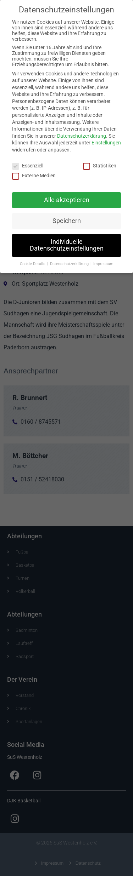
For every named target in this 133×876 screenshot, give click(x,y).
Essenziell (27, 161)
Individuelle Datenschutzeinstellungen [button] (67, 241)
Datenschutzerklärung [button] (70, 259)
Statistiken (99, 161)
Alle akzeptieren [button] (66, 195)
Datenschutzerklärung (81, 131)
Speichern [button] (66, 216)
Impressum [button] (103, 259)
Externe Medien (34, 171)
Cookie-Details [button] (33, 259)
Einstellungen (106, 138)
